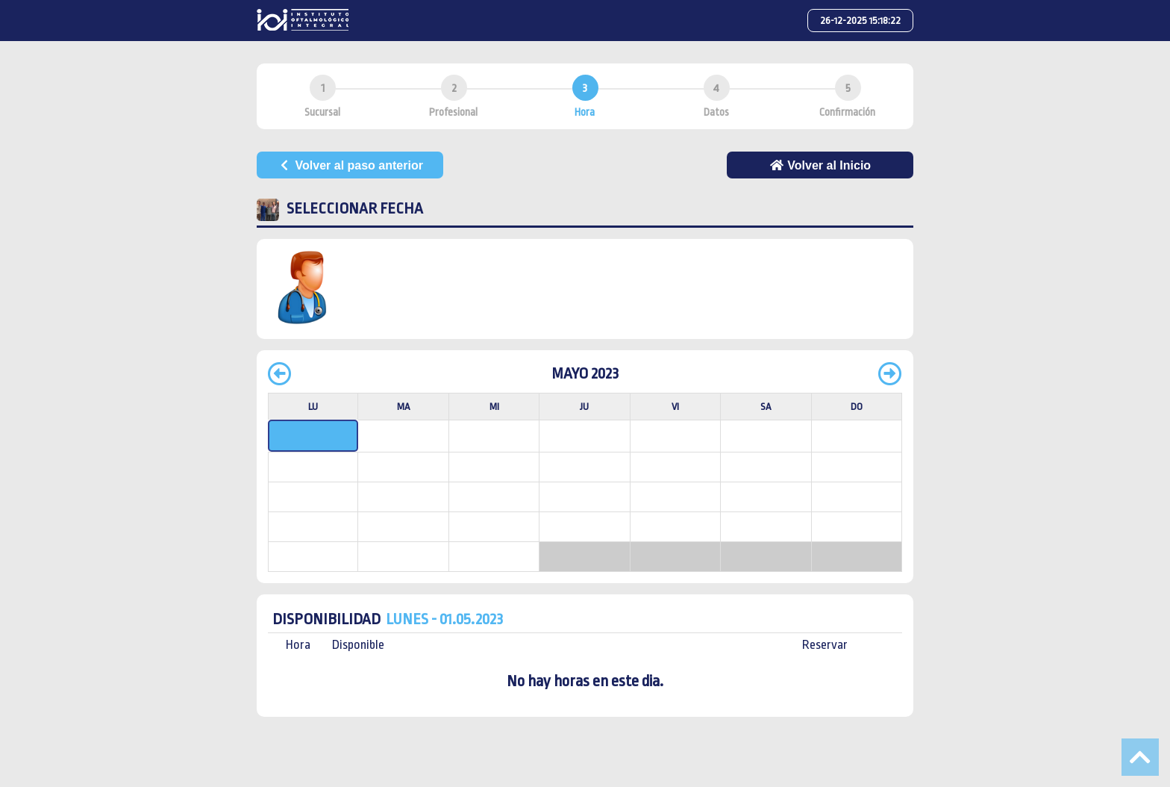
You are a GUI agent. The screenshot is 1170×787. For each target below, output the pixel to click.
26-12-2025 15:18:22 (860, 20)
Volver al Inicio (820, 165)
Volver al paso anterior (350, 165)
